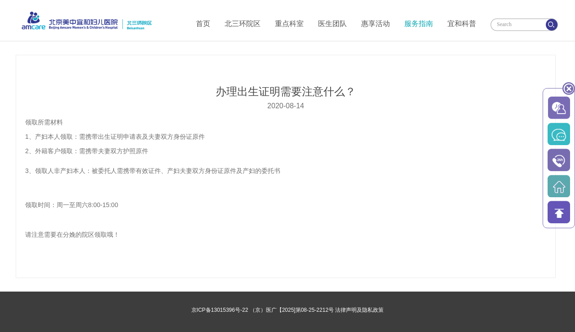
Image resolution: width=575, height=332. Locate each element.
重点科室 (289, 23)
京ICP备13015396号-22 (219, 310)
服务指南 (418, 23)
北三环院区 (243, 23)
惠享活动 (375, 23)
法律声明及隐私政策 (359, 310)
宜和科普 (461, 23)
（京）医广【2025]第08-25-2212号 (292, 310)
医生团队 (332, 23)
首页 (203, 23)
